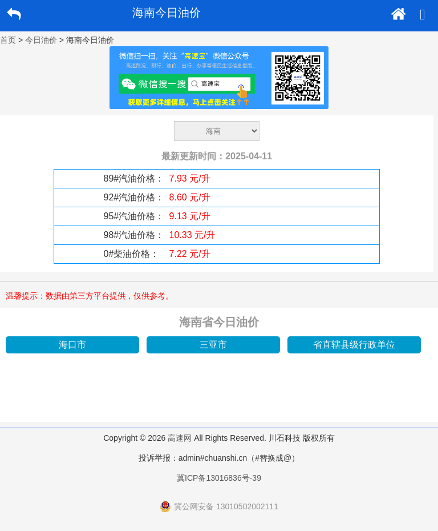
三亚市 (213, 344)
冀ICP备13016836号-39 (219, 477)
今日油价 (41, 40)
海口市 (72, 344)
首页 (8, 40)
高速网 (180, 437)
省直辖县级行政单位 (354, 344)
